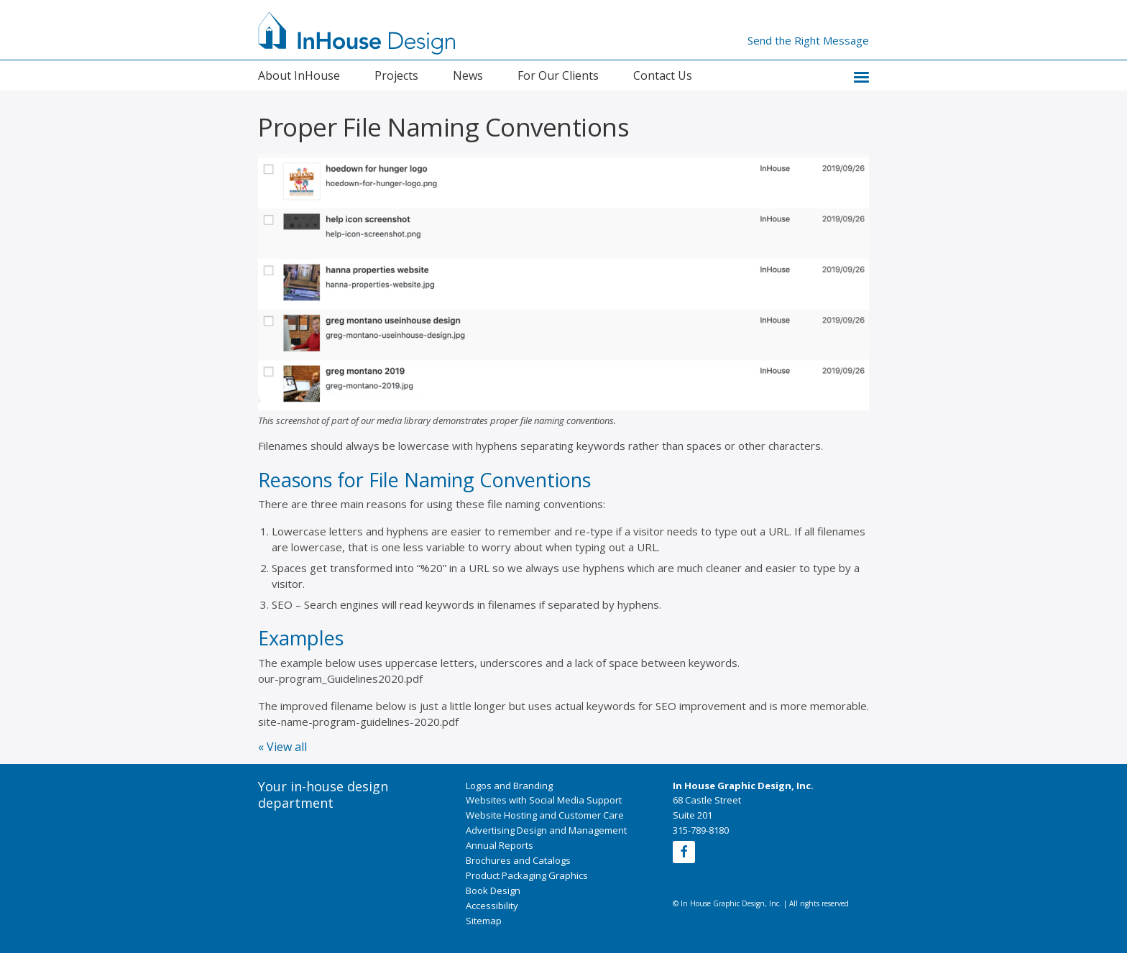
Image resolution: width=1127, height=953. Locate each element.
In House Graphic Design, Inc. (743, 785)
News (468, 75)
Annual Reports (499, 845)
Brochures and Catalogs (518, 860)
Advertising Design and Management (546, 830)
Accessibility (492, 905)
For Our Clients (558, 75)
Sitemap (484, 920)
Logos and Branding (509, 785)
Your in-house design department (323, 795)
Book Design (493, 890)
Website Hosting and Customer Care (545, 815)
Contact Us (662, 75)
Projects (396, 75)
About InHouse (299, 75)
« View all (282, 746)
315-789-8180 (701, 830)
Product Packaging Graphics (527, 875)
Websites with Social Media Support (544, 799)
